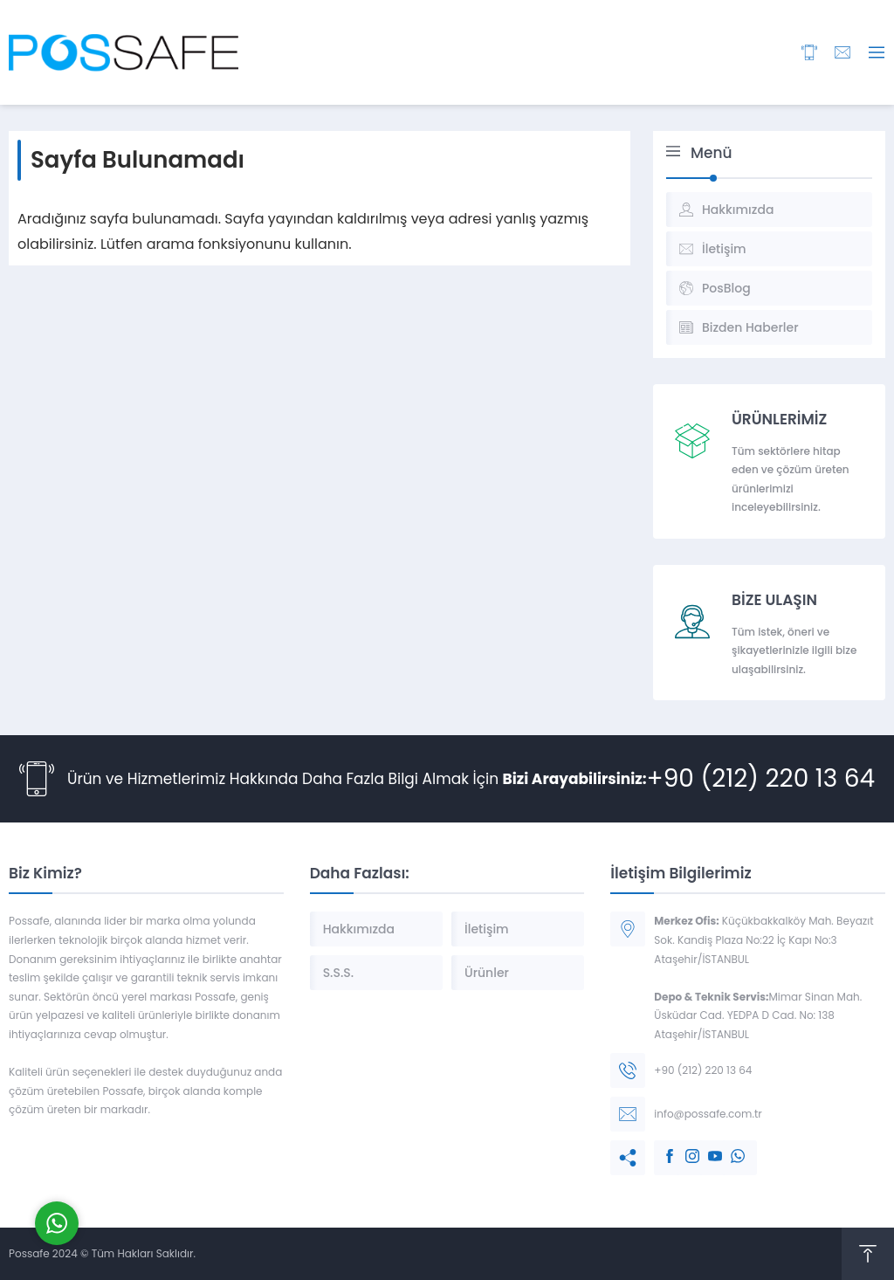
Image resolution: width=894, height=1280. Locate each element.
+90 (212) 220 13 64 (761, 778)
